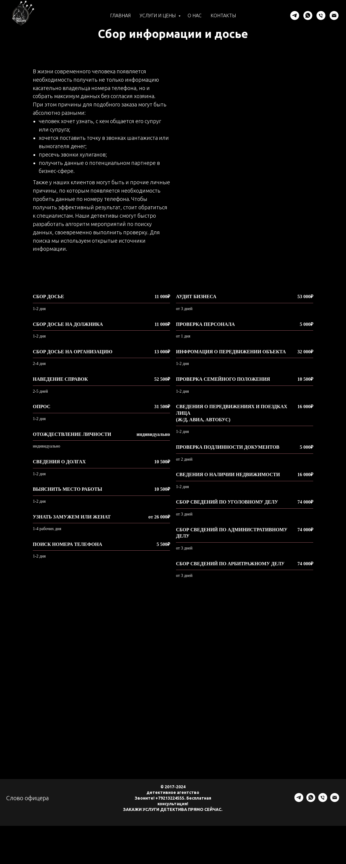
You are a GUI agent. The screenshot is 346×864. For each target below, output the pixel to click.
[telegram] (294, 15)
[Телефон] (320, 15)
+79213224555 (169, 799)
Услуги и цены (158, 15)
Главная (120, 15)
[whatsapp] (307, 15)
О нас (195, 15)
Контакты (223, 15)
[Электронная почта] (334, 15)
